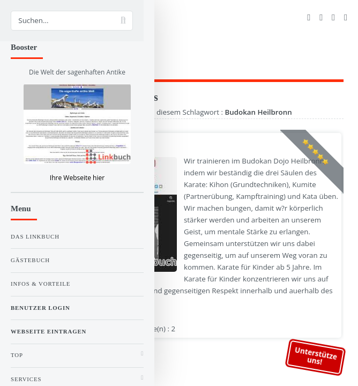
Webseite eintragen (48, 331)
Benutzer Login (40, 308)
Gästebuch (30, 260)
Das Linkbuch (35, 236)
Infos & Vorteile (40, 283)
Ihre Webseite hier (77, 177)
